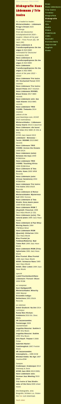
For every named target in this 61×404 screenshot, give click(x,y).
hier (21, 396)
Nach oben (20, 400)
